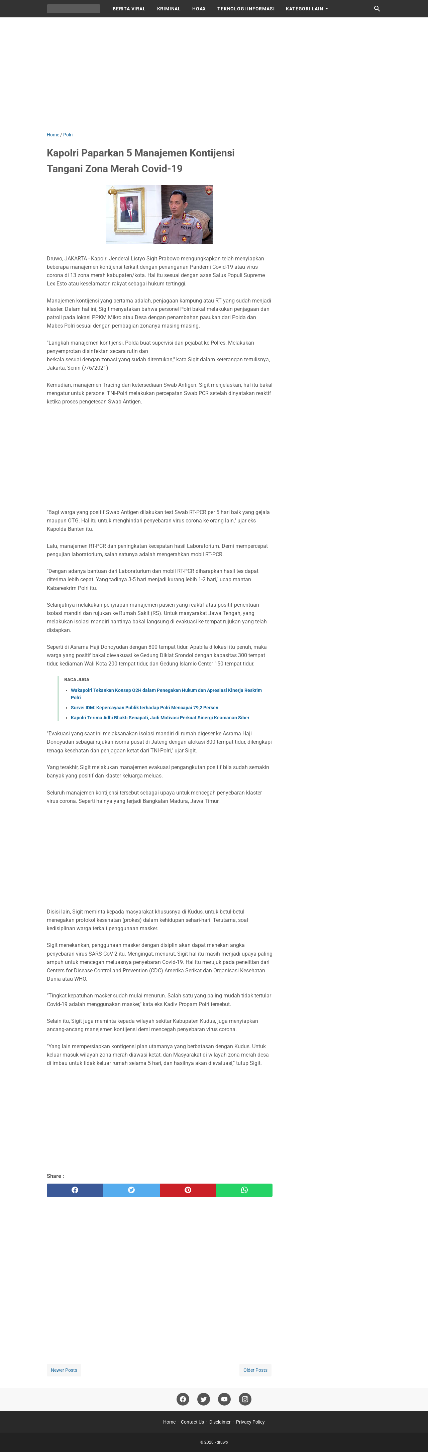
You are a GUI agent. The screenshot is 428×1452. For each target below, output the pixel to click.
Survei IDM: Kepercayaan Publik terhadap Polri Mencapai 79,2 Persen (144, 707)
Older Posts (255, 1370)
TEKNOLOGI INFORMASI (246, 8)
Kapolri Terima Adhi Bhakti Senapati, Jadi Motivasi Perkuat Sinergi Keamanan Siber (160, 717)
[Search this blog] (377, 9)
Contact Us (192, 1422)
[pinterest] (188, 1190)
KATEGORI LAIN (304, 8)
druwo (222, 1442)
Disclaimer (220, 1422)
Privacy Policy (250, 1422)
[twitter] (131, 1190)
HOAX (199, 8)
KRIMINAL (169, 8)
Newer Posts (64, 1370)
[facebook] (75, 1190)
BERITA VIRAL (129, 8)
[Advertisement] (214, 74)
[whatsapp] (244, 1190)
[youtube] (224, 1399)
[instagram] (245, 1399)
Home (169, 1422)
